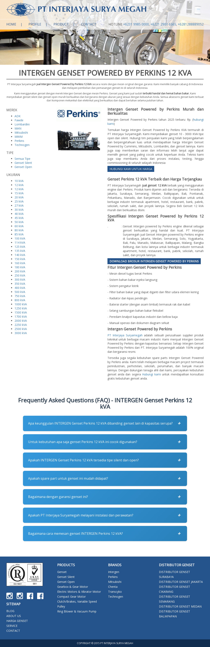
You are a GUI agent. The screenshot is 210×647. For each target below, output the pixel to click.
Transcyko (115, 592)
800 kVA (20, 300)
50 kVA (19, 222)
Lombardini (22, 124)
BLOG (10, 611)
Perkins (19, 141)
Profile (35, 24)
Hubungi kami (151, 374)
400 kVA (20, 288)
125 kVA (20, 247)
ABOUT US (13, 616)
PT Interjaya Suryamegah (125, 335)
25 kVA (19, 201)
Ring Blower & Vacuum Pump (76, 611)
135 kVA (20, 251)
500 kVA (20, 292)
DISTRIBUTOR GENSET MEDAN (180, 606)
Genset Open (23, 167)
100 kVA (20, 238)
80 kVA (19, 230)
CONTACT (13, 631)
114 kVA (20, 242)
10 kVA (19, 181)
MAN (18, 128)
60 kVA (19, 226)
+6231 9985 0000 (136, 24)
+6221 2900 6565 (163, 24)
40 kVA (19, 214)
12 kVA (19, 185)
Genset (62, 572)
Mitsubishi (21, 132)
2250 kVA (21, 325)
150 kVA (20, 259)
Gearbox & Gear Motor (72, 587)
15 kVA (19, 193)
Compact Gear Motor (71, 596)
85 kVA (19, 234)
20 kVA (19, 197)
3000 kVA (21, 333)
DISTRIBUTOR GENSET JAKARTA (181, 582)
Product (61, 24)
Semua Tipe (22, 159)
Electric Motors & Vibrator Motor (79, 592)
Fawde (19, 120)
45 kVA (19, 218)
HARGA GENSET (17, 621)
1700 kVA (21, 316)
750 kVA (20, 296)
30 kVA (19, 210)
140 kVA (20, 255)
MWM (19, 137)
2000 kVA (21, 321)
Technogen (22, 145)
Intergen (113, 572)
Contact (88, 24)
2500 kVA (21, 329)
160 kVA (20, 263)
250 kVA (20, 275)
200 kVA (20, 271)
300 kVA (20, 279)
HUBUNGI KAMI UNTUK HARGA (131, 169)
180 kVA (20, 267)
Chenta (113, 587)
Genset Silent (23, 163)
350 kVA (20, 284)
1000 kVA (21, 304)
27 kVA (19, 205)
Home (11, 24)
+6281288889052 (191, 24)
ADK (18, 116)
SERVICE (11, 626)
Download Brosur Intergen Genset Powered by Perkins (154, 261)
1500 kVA (21, 312)
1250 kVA (21, 308)
